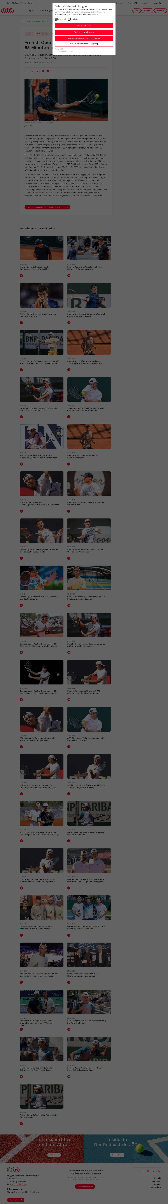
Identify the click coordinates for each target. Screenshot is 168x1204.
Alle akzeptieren (84, 25)
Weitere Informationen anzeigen (84, 44)
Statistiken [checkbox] (75, 19)
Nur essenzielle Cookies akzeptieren (84, 38)
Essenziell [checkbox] (62, 19)
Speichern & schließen (84, 32)
